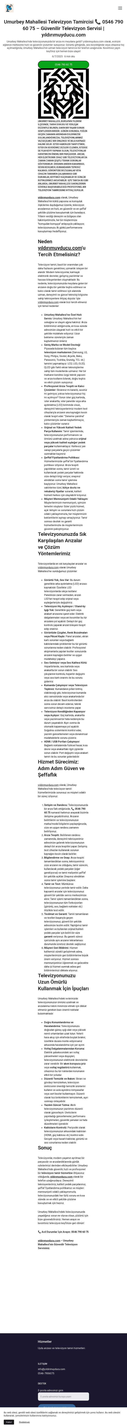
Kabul (9, 1422)
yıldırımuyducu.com (49, 209)
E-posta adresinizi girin (50, 1392)
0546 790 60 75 (63, 64)
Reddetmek (24, 1422)
